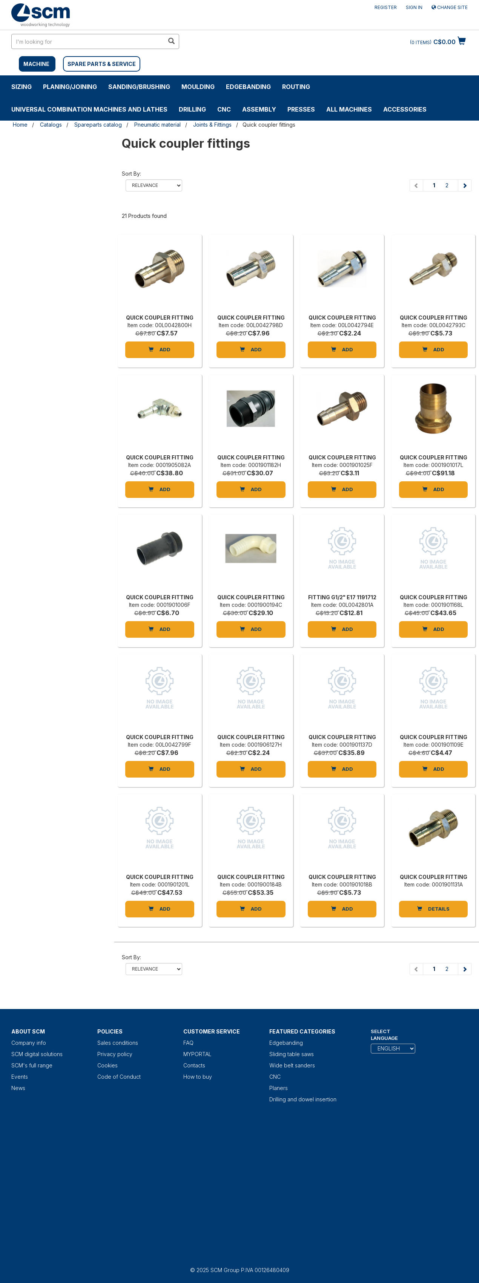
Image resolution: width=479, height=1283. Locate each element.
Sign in (414, 7)
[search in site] (88, 41)
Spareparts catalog (98, 124)
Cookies (107, 1065)
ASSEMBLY (259, 109)
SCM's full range (31, 1065)
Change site (449, 7)
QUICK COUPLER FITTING (159, 317)
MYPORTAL (197, 1054)
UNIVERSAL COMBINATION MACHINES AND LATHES (89, 109)
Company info (28, 1043)
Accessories (405, 109)
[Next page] (464, 185)
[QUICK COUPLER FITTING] (159, 276)
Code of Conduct (119, 1076)
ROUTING (296, 86)
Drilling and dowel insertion (302, 1099)
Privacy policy (114, 1054)
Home (20, 124)
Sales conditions (117, 1043)
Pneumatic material (157, 124)
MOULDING (198, 86)
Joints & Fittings (212, 124)
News (18, 1088)
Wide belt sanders (292, 1065)
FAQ (188, 1043)
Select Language (384, 1034)
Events (19, 1076)
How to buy (197, 1076)
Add (159, 349)
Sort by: (131, 173)
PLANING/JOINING (70, 86)
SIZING (21, 86)
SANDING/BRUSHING (139, 86)
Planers (278, 1088)
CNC (224, 109)
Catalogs (51, 124)
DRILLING (192, 109)
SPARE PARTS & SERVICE (102, 64)
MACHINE (36, 64)
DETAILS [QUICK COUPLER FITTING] (433, 909)
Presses (301, 109)
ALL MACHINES (349, 109)
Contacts (194, 1065)
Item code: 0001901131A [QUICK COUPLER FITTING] (433, 884)
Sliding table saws (291, 1054)
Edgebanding (248, 86)
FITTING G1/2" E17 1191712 (342, 597)
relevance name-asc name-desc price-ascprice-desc (154, 185)
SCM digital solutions (37, 1054)
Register (386, 7)
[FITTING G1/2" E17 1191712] (342, 556)
